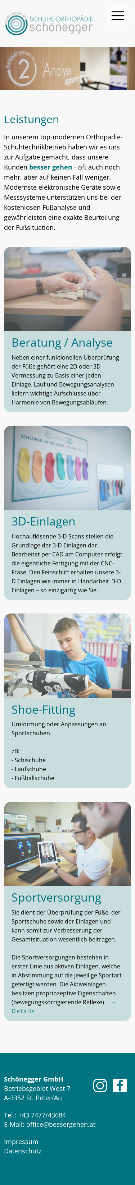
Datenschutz (22, 1151)
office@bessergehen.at (60, 1124)
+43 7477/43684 (42, 1115)
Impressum (21, 1141)
